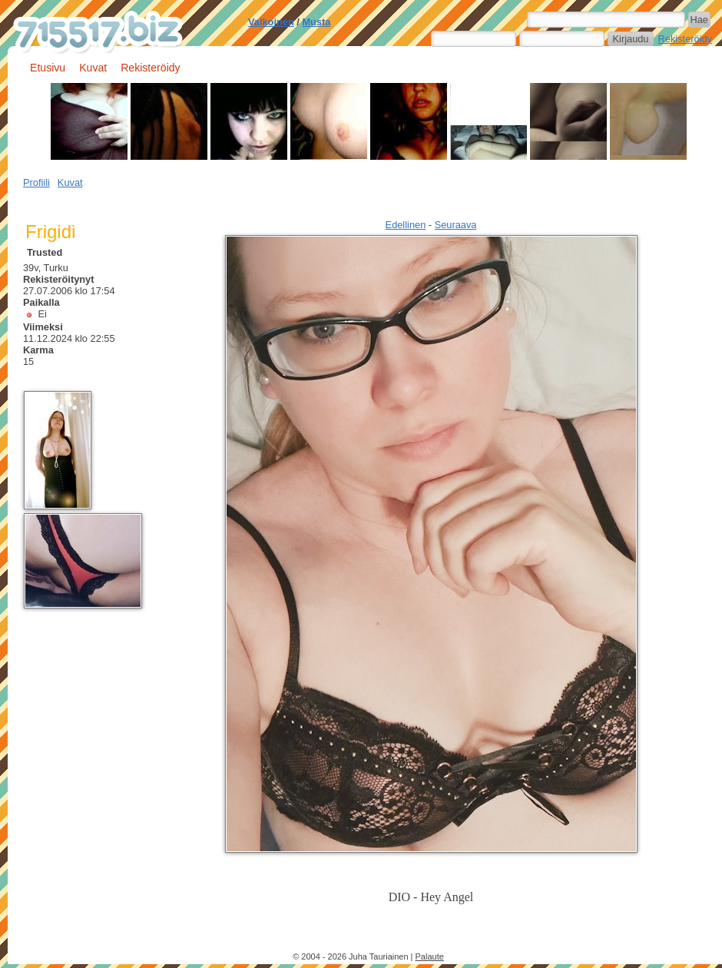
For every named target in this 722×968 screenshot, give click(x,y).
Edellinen (406, 224)
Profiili (36, 182)
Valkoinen (271, 22)
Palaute (430, 956)
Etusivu (47, 67)
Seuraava (456, 224)
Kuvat (93, 67)
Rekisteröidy (685, 39)
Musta (316, 22)
